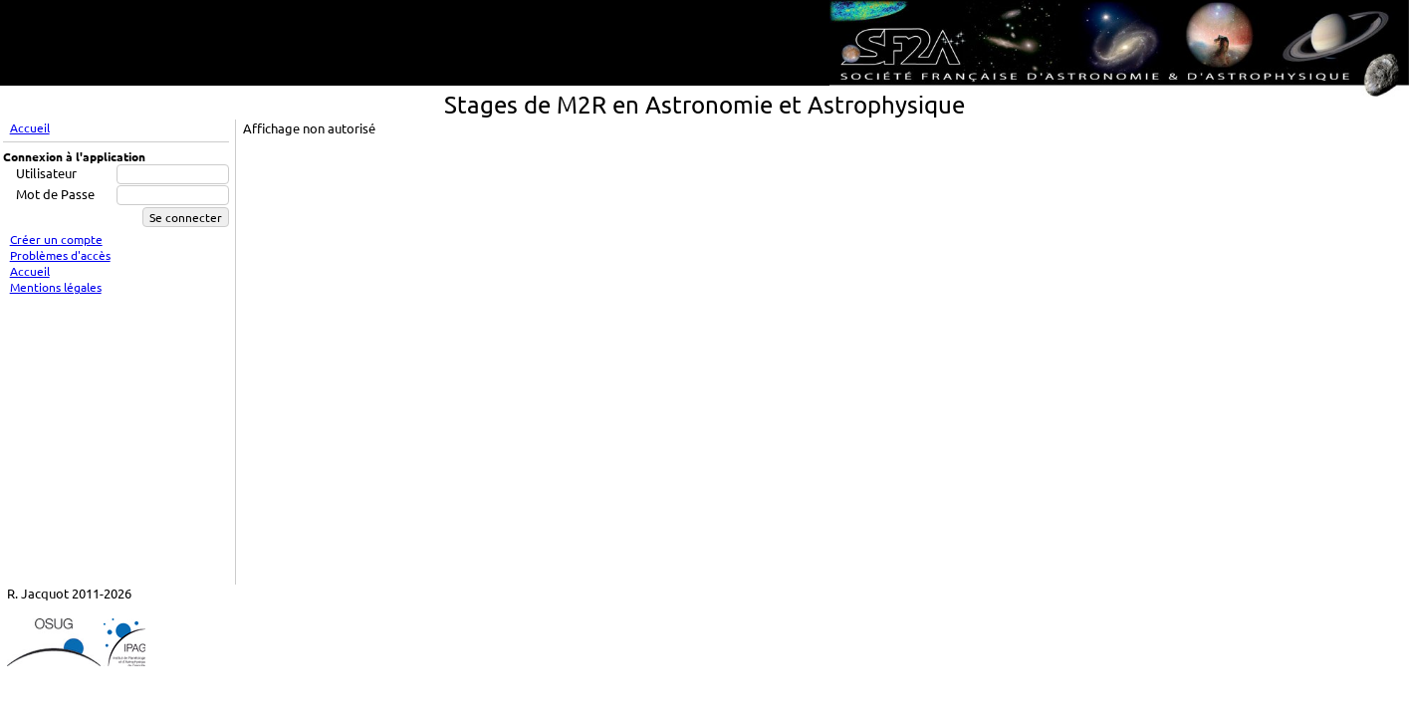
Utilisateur (46, 172)
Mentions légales (56, 287)
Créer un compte (56, 239)
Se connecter (185, 217)
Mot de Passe (55, 193)
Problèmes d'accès (60, 255)
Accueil (30, 127)
